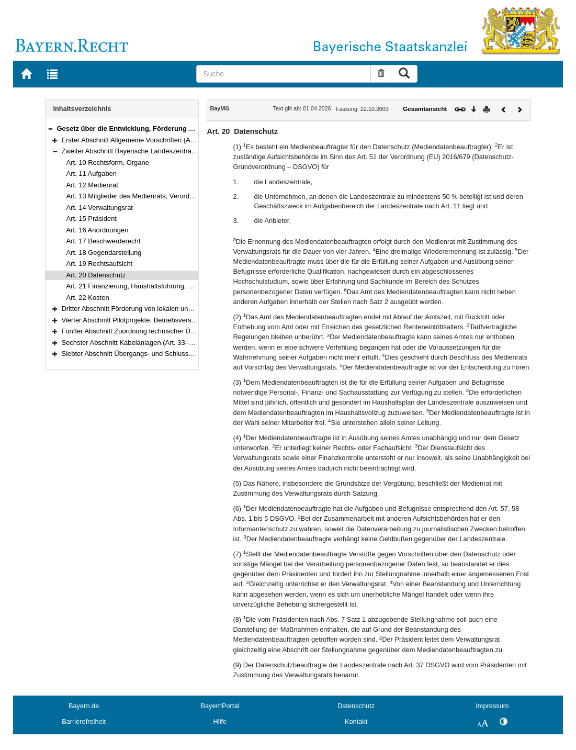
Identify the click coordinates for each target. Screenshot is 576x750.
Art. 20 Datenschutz (96, 275)
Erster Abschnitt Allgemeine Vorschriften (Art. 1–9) (137, 140)
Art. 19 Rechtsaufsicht (99, 263)
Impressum (492, 706)
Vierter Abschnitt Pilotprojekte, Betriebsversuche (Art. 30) (147, 320)
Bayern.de (84, 706)
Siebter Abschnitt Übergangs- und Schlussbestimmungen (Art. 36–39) (166, 353)
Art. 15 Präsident (91, 218)
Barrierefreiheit (84, 721)
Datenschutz (356, 706)
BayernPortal (219, 706)
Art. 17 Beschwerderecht (103, 241)
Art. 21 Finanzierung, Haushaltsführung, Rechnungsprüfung (155, 286)
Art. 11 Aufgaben (91, 173)
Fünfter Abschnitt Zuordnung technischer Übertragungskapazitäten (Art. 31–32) (180, 331)
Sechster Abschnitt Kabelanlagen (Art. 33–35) (130, 342)
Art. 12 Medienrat (92, 185)
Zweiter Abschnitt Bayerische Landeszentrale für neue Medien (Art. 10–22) (174, 151)
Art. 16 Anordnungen (97, 230)
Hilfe (220, 721)
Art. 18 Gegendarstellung (104, 252)
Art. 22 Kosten (87, 297)
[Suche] (283, 74)
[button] (50, 128)
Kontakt (356, 721)
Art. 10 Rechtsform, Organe (107, 162)
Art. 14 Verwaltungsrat (99, 207)
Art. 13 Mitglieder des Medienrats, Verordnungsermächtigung (157, 196)
